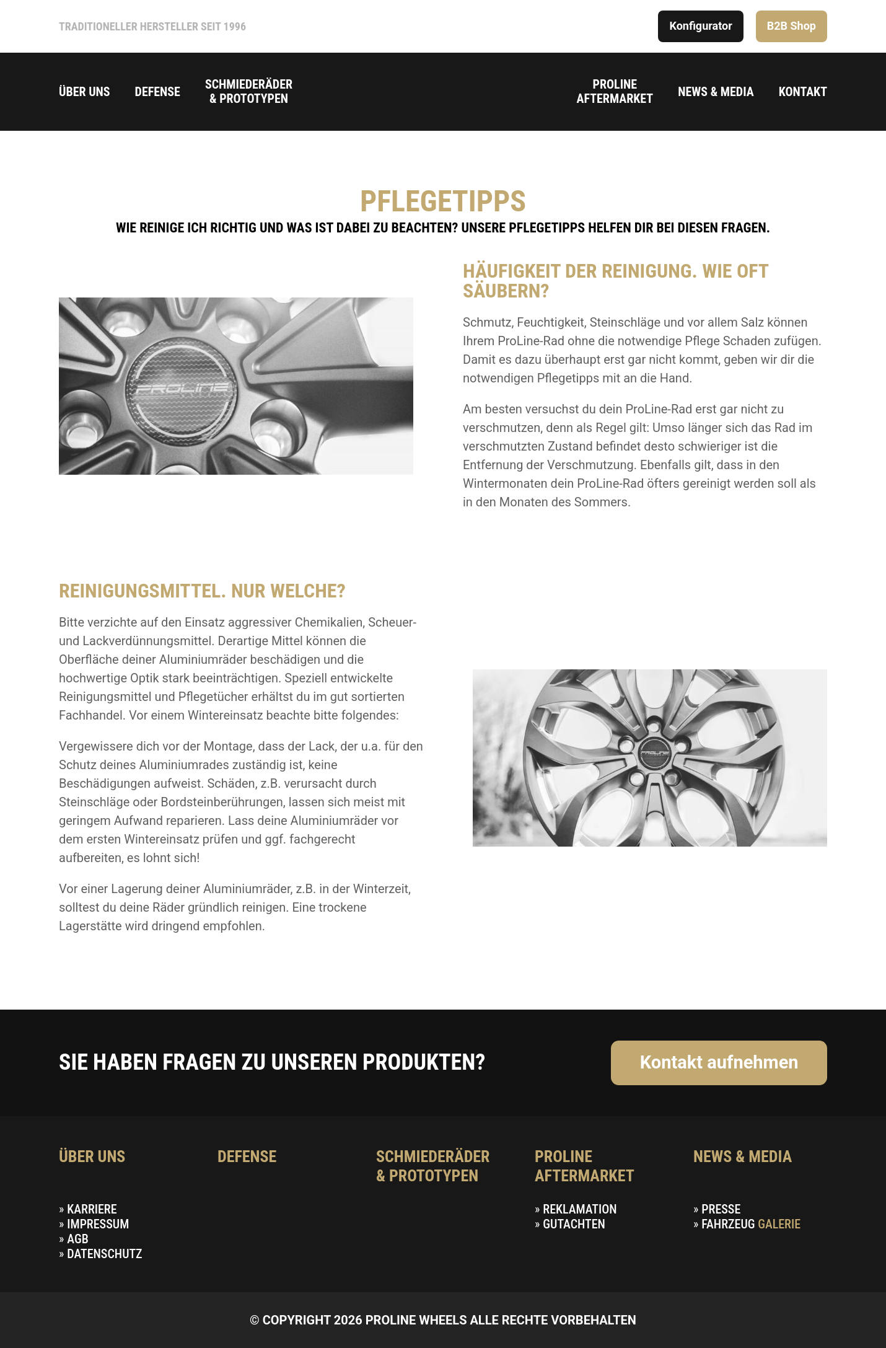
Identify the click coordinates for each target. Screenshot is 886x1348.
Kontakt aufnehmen (719, 1062)
